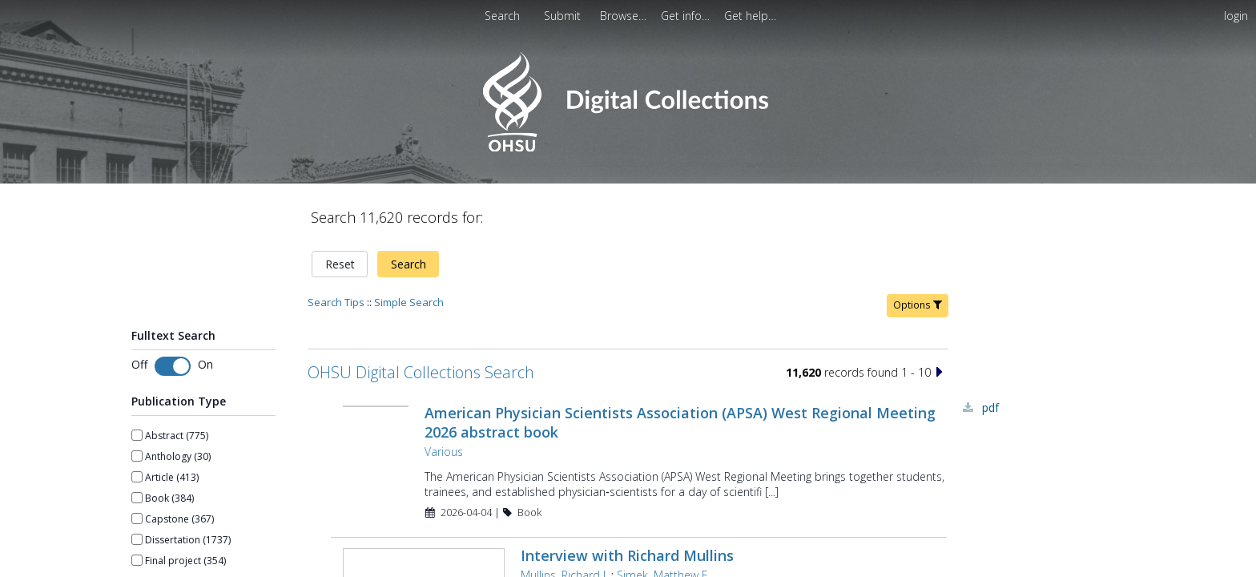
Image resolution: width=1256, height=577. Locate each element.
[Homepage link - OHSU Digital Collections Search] (627, 147)
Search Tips (336, 247)
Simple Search (409, 247)
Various (442, 396)
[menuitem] (563, 15)
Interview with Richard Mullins (625, 499)
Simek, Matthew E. (662, 519)
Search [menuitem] (502, 15)
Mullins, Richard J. (562, 519)
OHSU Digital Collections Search (421, 317)
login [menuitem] (1236, 15)
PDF (990, 352)
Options (917, 249)
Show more (157, 533)
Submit (564, 15)
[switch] (173, 311)
